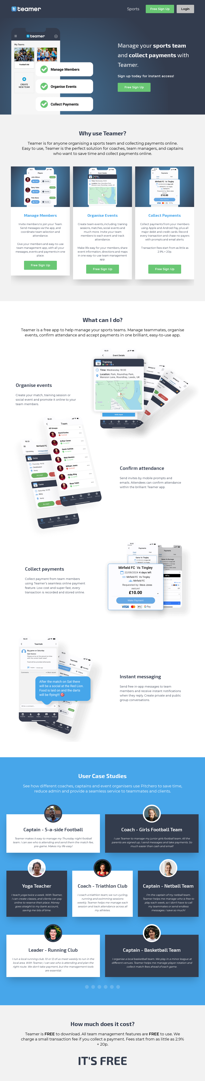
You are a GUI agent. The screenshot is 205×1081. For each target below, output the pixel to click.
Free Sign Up (160, 9)
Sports (133, 9)
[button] (87, 987)
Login (185, 9)
